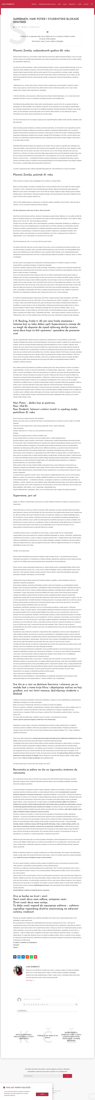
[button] (92, 4)
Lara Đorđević (8, 4)
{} (44, 1004)
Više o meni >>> (30, 980)
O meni (80, 4)
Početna (34, 4)
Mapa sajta (57, 1090)
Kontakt (86, 4)
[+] (47, 1004)
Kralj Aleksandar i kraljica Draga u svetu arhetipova (24, 1036)
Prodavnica (72, 4)
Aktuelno (25, 27)
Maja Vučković (52, 1092)
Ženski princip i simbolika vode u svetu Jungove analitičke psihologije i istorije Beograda (71, 1036)
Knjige (65, 4)
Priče (59, 4)
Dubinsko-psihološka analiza (47, 4)
